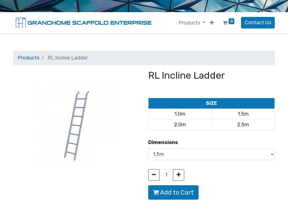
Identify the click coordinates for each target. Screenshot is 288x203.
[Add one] (178, 175)
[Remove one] (153, 175)
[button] (212, 23)
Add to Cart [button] (173, 192)
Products (28, 58)
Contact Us (258, 22)
